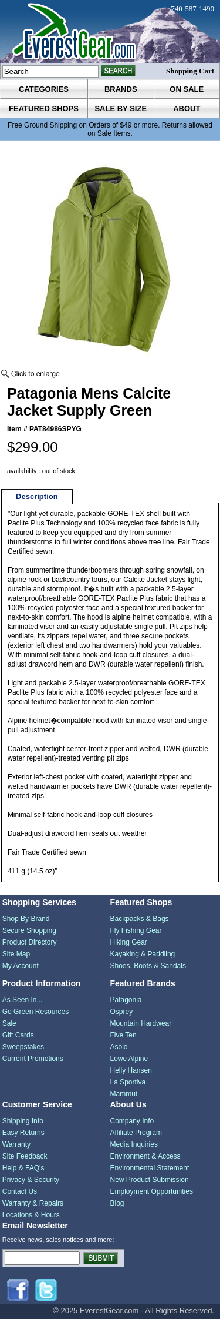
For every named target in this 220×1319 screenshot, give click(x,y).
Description (37, 496)
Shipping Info (22, 1121)
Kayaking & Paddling (142, 954)
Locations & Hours (31, 1215)
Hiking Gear (128, 942)
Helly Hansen (131, 1070)
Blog (117, 1203)
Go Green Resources (35, 1011)
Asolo (119, 1047)
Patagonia (126, 1000)
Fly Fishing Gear (136, 930)
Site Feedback (25, 1156)
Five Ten (123, 1035)
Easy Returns (23, 1133)
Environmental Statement (149, 1168)
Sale (9, 1023)
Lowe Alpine (129, 1058)
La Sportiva (128, 1082)
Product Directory (29, 942)
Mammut (124, 1094)
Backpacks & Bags (139, 919)
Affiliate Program (136, 1133)
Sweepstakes (23, 1047)
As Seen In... (22, 1000)
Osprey (121, 1011)
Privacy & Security (30, 1180)
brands (120, 89)
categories (44, 89)
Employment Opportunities (151, 1191)
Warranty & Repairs (32, 1203)
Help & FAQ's (23, 1168)
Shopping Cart (190, 70)
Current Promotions (32, 1058)
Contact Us (19, 1191)
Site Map (16, 954)
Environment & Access (145, 1156)
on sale (187, 89)
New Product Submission (149, 1180)
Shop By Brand (26, 919)
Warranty (16, 1144)
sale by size (120, 108)
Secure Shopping (29, 930)
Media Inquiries (134, 1144)
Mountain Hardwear (141, 1023)
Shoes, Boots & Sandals (148, 966)
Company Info (132, 1121)
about (186, 108)
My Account (20, 966)
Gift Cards (18, 1035)
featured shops (44, 108)
